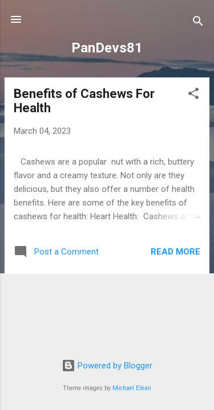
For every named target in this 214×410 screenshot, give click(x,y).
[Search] (198, 23)
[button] (193, 95)
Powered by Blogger (107, 365)
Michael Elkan (131, 388)
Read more (175, 252)
